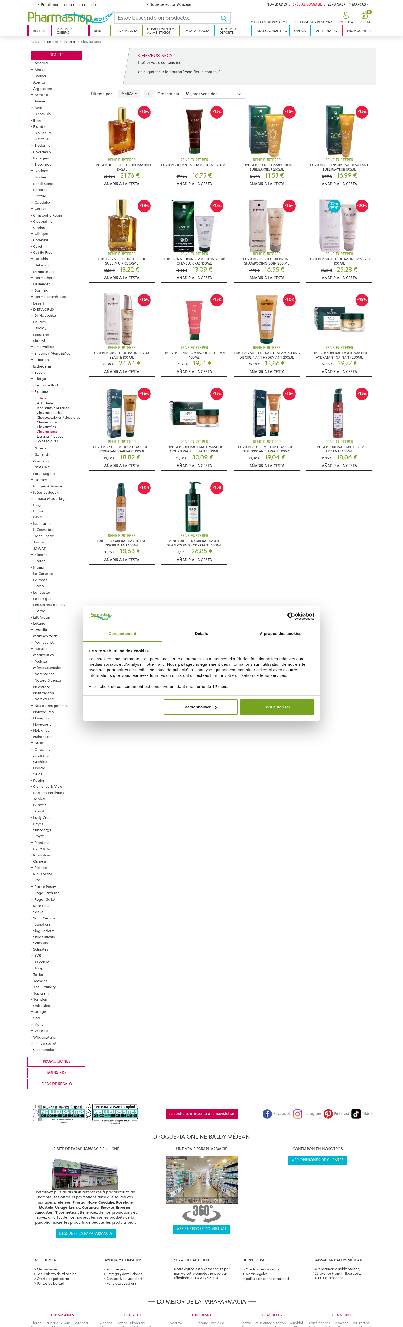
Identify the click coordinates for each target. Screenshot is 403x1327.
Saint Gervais (44, 918)
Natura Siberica (48, 680)
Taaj (38, 968)
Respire (41, 867)
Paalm (38, 780)
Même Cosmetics (47, 667)
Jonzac (39, 542)
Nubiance (41, 730)
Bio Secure (43, 132)
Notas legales (256, 1274)
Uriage (40, 1011)
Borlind (40, 76)
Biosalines (43, 164)
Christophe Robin (47, 215)
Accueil (36, 42)
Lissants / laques (50, 436)
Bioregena (42, 158)
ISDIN (37, 517)
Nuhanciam (42, 736)
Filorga (40, 378)
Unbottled (41, 1005)
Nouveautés (43, 711)
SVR (38, 955)
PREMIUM (41, 848)
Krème (38, 567)
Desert (38, 303)
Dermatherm (45, 277)
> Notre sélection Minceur (168, 4)
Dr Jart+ (40, 322)
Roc (38, 880)
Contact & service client (124, 1278)
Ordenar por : (169, 93)
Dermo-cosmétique (50, 296)
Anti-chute (45, 403)
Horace (41, 479)
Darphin (41, 258)
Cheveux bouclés (49, 412)
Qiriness (39, 861)
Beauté (57, 54)
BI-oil (37, 120)
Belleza (40, 30)
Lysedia (41, 629)
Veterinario (326, 30)
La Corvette (43, 573)
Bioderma (43, 145)
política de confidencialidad (267, 1278)
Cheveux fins (46, 427)
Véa (36, 1018)
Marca (128, 93)
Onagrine (43, 749)
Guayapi (40, 804)
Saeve (38, 911)
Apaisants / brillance (53, 408)
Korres (40, 561)
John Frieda (44, 535)
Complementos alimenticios (161, 31)
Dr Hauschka (45, 315)
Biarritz (39, 126)
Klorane (41, 554)
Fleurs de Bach (47, 385)
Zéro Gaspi (337, 4)
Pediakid (217, 1323)
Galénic (41, 448)
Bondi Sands (43, 183)
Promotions (42, 855)
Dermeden (42, 284)
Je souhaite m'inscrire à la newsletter (201, 1113)
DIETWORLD (43, 309)
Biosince (41, 170)
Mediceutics (43, 655)
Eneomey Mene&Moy (52, 353)
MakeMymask (45, 636)
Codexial (40, 240)
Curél (37, 246)
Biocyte (245, 1323)
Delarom (42, 265)
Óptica (300, 30)
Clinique (41, 233)
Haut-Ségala (44, 473)
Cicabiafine (42, 221)
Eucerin (41, 372)
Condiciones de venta (262, 1269)
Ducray (40, 328)
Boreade (40, 189)
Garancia (41, 461)
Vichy (39, 1024)
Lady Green (43, 817)
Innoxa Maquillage (51, 498)
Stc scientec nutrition (270, 1323)
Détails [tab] (201, 633)
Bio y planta (126, 30)
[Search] (167, 18)
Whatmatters (44, 1037)
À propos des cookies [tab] (280, 633)
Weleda (41, 1030)
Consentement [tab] (122, 633)
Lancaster (41, 592)
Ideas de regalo (56, 1083)
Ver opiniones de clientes (318, 1160)
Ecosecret (41, 334)
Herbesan (340, 1323)
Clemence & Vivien (48, 786)
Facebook (277, 1113)
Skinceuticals (44, 936)
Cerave (41, 208)
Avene (40, 101)
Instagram (307, 1113)
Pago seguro (116, 1269)
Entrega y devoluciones (124, 1274)
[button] (345, 18)
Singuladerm (43, 930)
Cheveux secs (47, 431)
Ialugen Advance (47, 486)
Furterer (69, 42)
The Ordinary (44, 987)
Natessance (45, 674)
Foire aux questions (122, 1283)
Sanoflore (43, 924)
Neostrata (41, 686)
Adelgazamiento (272, 30)
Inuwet (39, 511)
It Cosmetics (43, 529)
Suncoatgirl (42, 829)
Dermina (42, 290)
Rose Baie (41, 905)
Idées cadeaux (46, 492)
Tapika (39, 798)
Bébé (98, 30)
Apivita (39, 82)
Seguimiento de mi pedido (57, 1274)
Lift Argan (41, 617)
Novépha (41, 718)
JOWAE (39, 548)
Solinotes (40, 949)
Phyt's (38, 823)
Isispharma (42, 523)
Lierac (40, 611)
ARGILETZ (41, 755)
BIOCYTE (42, 139)
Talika (38, 974)
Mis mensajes (47, 1269)
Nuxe (39, 742)
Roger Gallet (45, 899)
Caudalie (42, 202)
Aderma (41, 63)
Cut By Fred (43, 252)
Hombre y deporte (227, 31)
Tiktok (361, 1113)
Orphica (40, 761)
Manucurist (44, 642)
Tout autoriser (277, 707)
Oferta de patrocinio (53, 1278)
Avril (38, 107)
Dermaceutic (43, 271)
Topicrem (41, 993)
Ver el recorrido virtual (202, 1228)
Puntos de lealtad (50, 1283)
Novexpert (42, 724)
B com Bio (43, 113)
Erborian (42, 359)
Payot (39, 811)
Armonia (42, 94)
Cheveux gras (47, 422)
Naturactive (360, 1323)
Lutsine (39, 623)
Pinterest (336, 1113)
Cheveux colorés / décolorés (58, 417)
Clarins (39, 227)
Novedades (277, 4)
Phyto (39, 836)
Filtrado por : (102, 93)
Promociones (359, 30)
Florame (41, 391)
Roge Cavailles (47, 892)
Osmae (39, 768)
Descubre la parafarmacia (85, 1233)
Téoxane (40, 980)
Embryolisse (44, 346)
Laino (39, 586)
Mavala (41, 648)
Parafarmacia (196, 30)
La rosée (40, 579)
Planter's (42, 842)
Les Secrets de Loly (49, 604)
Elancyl (39, 340)
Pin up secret (45, 1043)
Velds (37, 774)
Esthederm (42, 366)
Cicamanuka (43, 1049)
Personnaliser (201, 707)
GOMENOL (43, 467)
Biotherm (42, 177)
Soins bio (40, 943)
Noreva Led (44, 699)
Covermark (42, 152)
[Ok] (225, 18)
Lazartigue (42, 598)
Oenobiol (296, 1323)
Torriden (40, 999)
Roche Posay (45, 886)
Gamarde (42, 454)
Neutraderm (43, 693)
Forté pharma (319, 1323)
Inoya (38, 505)
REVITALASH (43, 873)
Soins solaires (47, 441)
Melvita (41, 661)
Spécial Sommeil (307, 4)
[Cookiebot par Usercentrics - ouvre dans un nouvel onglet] (291, 616)
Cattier (40, 196)
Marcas (359, 4)
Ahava (40, 69)
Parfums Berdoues (48, 792)
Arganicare (42, 88)
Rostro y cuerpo (64, 31)
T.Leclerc (42, 961)
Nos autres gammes (51, 705)
